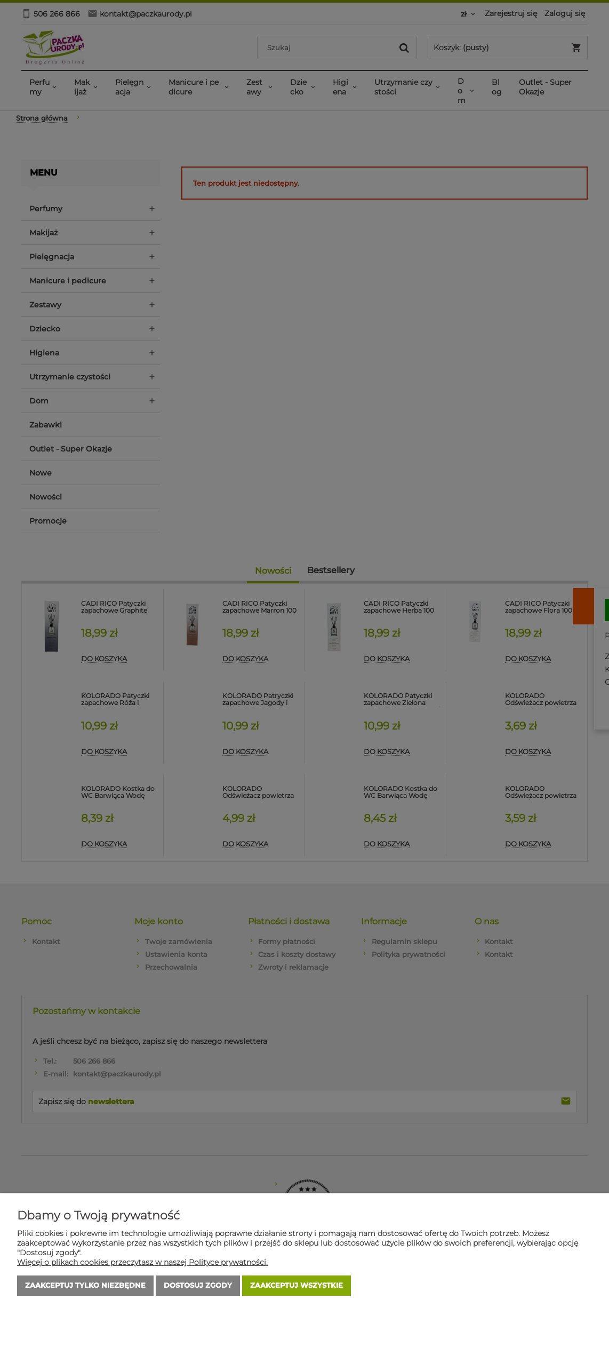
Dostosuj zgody (198, 1285)
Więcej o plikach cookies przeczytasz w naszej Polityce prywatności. (142, 1262)
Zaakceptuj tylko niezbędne (85, 1285)
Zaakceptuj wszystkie (296, 1285)
